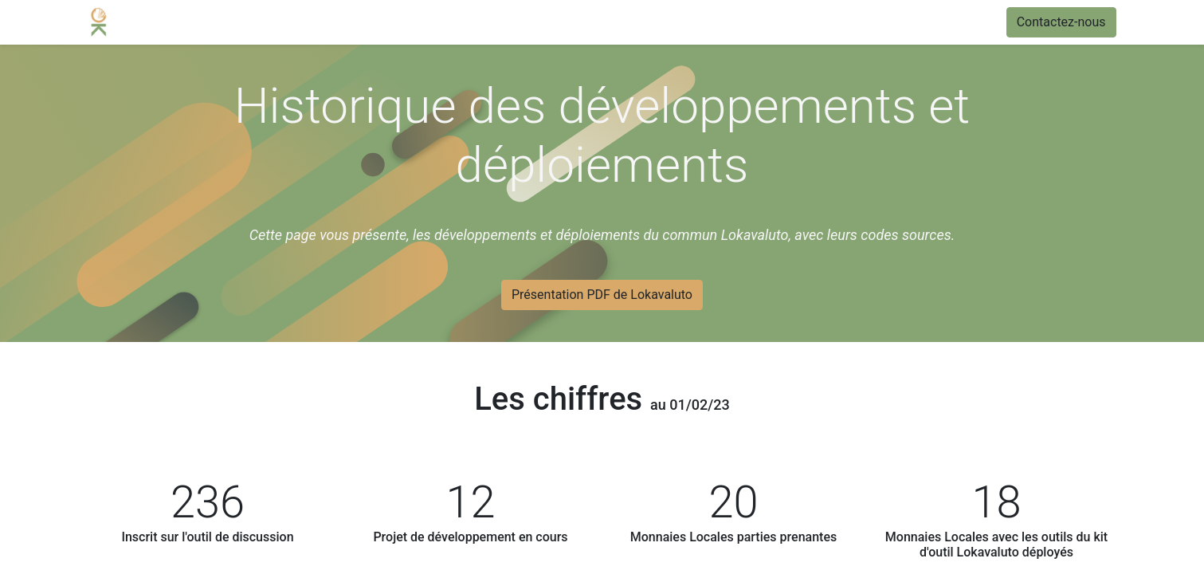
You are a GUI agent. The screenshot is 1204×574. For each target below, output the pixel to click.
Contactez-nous (1061, 21)
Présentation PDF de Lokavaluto (602, 294)
